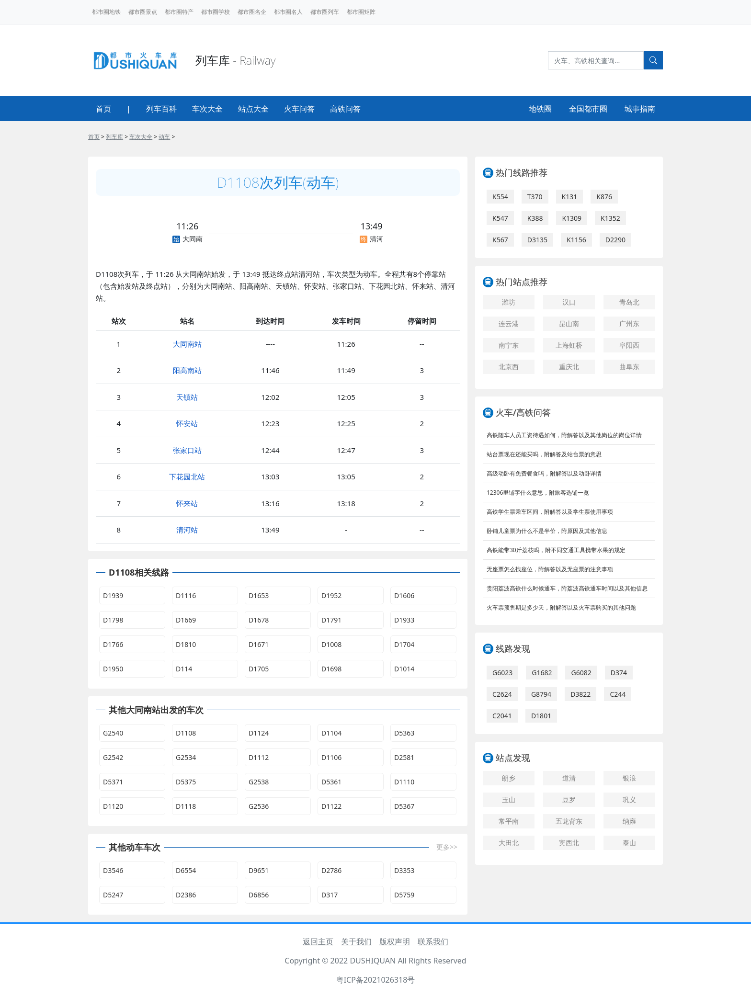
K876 (604, 196)
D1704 (404, 644)
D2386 (186, 894)
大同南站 (187, 344)
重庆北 (569, 366)
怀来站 (187, 503)
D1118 (186, 806)
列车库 (114, 137)
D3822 (580, 694)
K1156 (576, 239)
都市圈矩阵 (361, 12)
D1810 (186, 644)
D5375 (186, 781)
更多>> (446, 846)
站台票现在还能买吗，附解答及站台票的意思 (544, 454)
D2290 (615, 239)
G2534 (186, 757)
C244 (618, 694)
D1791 (331, 619)
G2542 (113, 757)
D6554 (186, 870)
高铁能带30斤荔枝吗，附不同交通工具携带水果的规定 (556, 550)
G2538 (259, 781)
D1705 (259, 668)
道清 (569, 777)
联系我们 (433, 941)
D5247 (113, 894)
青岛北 (629, 301)
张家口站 (187, 450)
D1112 (259, 757)
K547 (500, 218)
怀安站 (187, 423)
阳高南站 (187, 370)
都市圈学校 (215, 12)
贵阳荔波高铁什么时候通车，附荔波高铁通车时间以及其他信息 (567, 588)
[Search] (596, 60)
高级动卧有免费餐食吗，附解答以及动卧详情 (544, 473)
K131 (570, 196)
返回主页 (318, 941)
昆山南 (569, 323)
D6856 (259, 894)
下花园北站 (187, 476)
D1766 (113, 644)
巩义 (629, 799)
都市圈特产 (179, 12)
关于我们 (356, 941)
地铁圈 (540, 108)
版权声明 (394, 941)
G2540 (113, 732)
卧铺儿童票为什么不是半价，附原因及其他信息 (547, 531)
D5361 (331, 781)
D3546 (113, 870)
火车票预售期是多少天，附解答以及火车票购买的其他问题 (561, 607)
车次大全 (207, 108)
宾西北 (569, 842)
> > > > (131, 137)
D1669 (186, 619)
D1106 (331, 757)
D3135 (537, 239)
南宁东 (509, 345)
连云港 (509, 323)
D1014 (404, 668)
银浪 (629, 777)
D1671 (259, 644)
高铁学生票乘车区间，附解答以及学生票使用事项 (550, 512)
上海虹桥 (569, 345)
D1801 (541, 715)
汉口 (569, 301)
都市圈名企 (252, 12)
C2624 (502, 694)
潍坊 (508, 301)
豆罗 (569, 799)
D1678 (259, 619)
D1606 (404, 595)
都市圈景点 (142, 12)
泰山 (629, 842)
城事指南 (640, 108)
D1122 (331, 806)
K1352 (610, 218)
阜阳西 (629, 345)
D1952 (331, 595)
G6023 (502, 672)
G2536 (259, 806)
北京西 (509, 366)
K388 (535, 218)
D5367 (404, 806)
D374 (619, 672)
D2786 (331, 870)
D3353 (404, 870)
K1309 (571, 218)
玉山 (508, 799)
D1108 (186, 732)
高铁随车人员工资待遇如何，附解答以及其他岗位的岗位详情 (564, 435)
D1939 (113, 595)
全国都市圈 (588, 108)
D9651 (259, 870)
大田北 (509, 842)
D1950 (113, 668)
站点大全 (253, 108)
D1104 (331, 732)
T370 (535, 196)
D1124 (259, 732)
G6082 (581, 672)
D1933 (404, 619)
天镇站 (187, 397)
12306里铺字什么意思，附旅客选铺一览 (538, 492)
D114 (184, 668)
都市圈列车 (324, 12)
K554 (500, 196)
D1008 (331, 644)
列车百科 (161, 108)
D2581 (404, 757)
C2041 (502, 715)
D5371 (113, 781)
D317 (329, 894)
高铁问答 (345, 108)
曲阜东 (629, 366)
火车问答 (299, 108)
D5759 (404, 894)
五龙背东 (569, 821)
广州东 (629, 323)
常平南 (509, 821)
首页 (103, 108)
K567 (500, 239)
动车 (164, 137)
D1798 (113, 619)
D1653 (259, 595)
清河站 (187, 529)
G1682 (542, 672)
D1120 (113, 806)
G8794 (541, 694)
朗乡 (508, 777)
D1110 (404, 781)
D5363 (404, 732)
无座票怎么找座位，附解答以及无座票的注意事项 (550, 569)
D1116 (186, 595)
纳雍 (629, 821)
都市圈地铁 (106, 12)
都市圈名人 (288, 12)
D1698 (331, 668)
